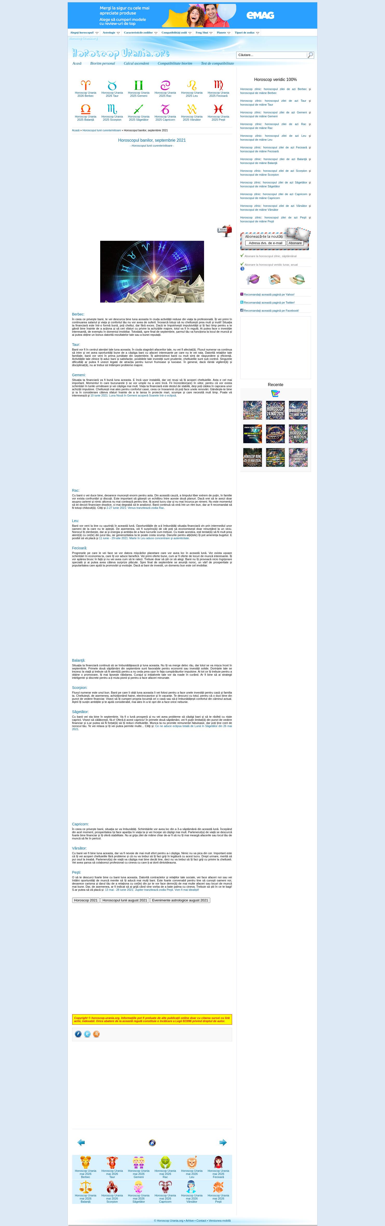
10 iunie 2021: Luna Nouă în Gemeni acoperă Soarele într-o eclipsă (133, 395)
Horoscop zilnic (250, 89)
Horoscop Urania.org (83, 38)
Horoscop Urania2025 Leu (192, 92)
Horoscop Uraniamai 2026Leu (192, 1172)
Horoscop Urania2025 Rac (165, 92)
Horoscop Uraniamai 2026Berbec (85, 1172)
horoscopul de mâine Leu (256, 139)
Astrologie (111, 32)
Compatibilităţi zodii (176, 32)
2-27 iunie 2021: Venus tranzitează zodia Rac (135, 507)
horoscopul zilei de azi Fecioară (285, 147)
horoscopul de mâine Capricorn (260, 198)
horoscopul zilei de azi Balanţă (285, 159)
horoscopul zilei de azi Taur (285, 100)
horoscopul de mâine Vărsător (259, 209)
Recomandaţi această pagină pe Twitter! (269, 302)
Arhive (190, 1220)
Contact (201, 1220)
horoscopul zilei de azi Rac (285, 124)
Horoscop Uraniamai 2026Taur (112, 1172)
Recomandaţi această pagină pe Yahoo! (269, 294)
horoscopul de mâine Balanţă (258, 163)
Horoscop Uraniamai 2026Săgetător (139, 1197)
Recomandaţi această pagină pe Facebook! (271, 310)
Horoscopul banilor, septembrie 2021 (152, 140)
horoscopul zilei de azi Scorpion (285, 170)
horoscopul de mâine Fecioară (259, 151)
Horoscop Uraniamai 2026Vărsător (192, 1197)
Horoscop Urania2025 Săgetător (139, 116)
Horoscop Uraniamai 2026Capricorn (165, 1197)
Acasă (76, 130)
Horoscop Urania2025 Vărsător (192, 116)
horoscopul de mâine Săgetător (260, 186)
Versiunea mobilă (220, 1220)
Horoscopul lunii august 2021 (125, 900)
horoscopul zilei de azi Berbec (285, 89)
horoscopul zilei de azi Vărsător (285, 205)
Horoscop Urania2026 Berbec (85, 92)
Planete (223, 32)
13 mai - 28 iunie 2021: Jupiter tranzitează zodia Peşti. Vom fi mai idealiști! (152, 889)
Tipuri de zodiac (247, 32)
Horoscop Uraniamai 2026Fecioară (218, 1172)
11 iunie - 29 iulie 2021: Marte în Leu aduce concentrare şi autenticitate (144, 538)
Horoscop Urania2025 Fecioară (218, 92)
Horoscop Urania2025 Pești (218, 116)
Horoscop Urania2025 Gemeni (139, 92)
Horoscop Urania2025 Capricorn (165, 116)
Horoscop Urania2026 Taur (112, 92)
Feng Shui (204, 32)
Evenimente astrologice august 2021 (180, 900)
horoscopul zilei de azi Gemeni (285, 112)
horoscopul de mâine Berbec (258, 92)
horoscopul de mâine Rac (256, 127)
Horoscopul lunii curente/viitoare (102, 130)
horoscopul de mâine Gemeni (259, 116)
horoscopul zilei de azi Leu (285, 135)
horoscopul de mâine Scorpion (259, 174)
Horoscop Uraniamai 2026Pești (218, 1197)
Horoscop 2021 (86, 900)
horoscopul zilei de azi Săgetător (285, 182)
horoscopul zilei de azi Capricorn (285, 194)
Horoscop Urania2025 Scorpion (112, 116)
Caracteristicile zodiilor (140, 32)
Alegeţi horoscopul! (84, 32)
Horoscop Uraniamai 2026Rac (165, 1172)
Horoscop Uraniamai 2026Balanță (85, 1197)
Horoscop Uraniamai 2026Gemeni (139, 1172)
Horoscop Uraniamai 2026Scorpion (112, 1197)
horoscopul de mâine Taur (256, 104)
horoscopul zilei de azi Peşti (285, 217)
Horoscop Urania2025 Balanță (85, 116)
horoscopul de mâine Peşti (257, 221)
